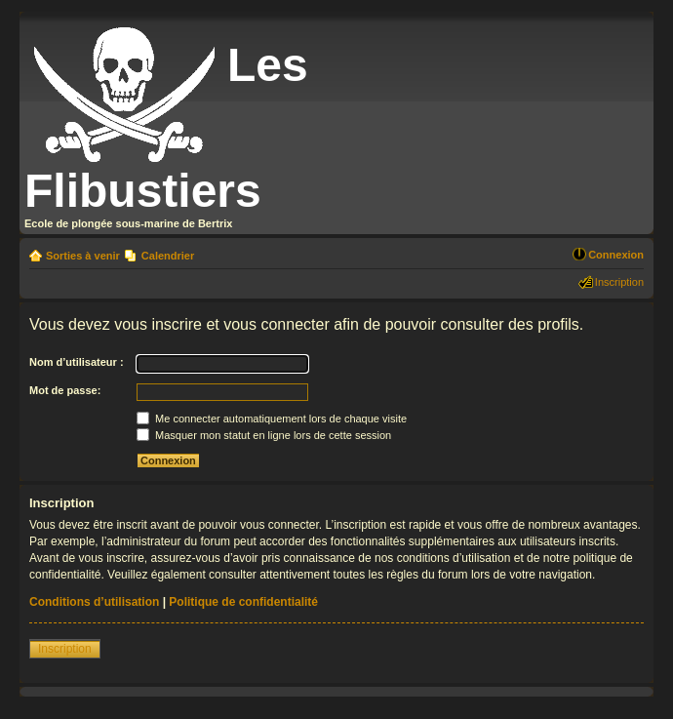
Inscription (619, 282)
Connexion (616, 254)
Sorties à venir (83, 255)
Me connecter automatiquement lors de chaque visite (272, 418)
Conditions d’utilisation (94, 602)
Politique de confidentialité (243, 602)
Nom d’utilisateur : (76, 362)
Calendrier (167, 255)
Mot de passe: (64, 390)
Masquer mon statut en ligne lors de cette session (264, 435)
